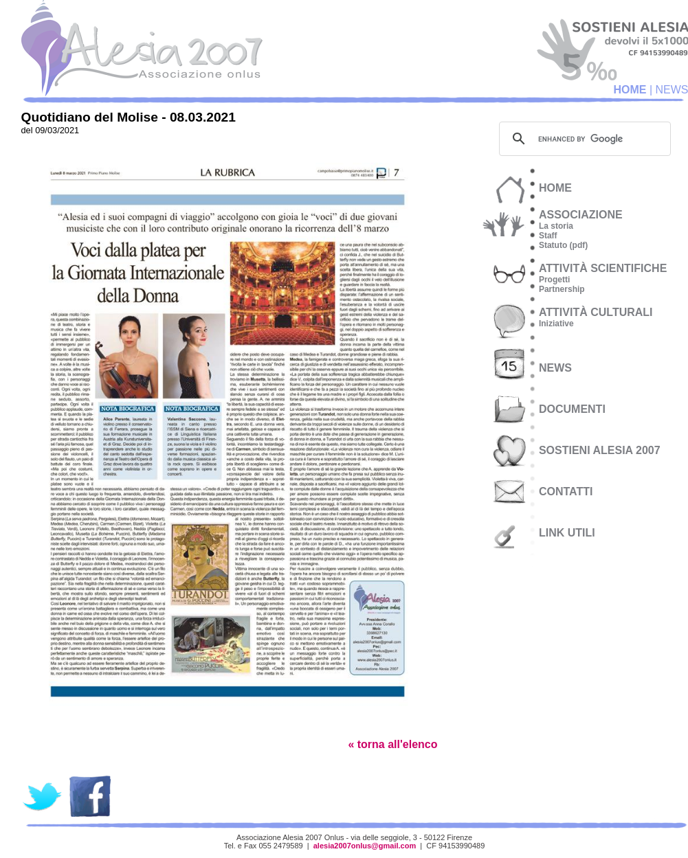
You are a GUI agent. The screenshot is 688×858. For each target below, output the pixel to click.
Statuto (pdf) (563, 245)
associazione (581, 215)
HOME (629, 89)
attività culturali (596, 312)
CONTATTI (566, 491)
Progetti (554, 279)
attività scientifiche (603, 268)
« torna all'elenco (392, 744)
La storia (556, 226)
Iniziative (556, 323)
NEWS (555, 368)
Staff (548, 235)
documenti (572, 409)
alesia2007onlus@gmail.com (365, 846)
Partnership (562, 289)
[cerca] (583, 139)
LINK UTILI (567, 533)
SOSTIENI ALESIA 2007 (600, 450)
